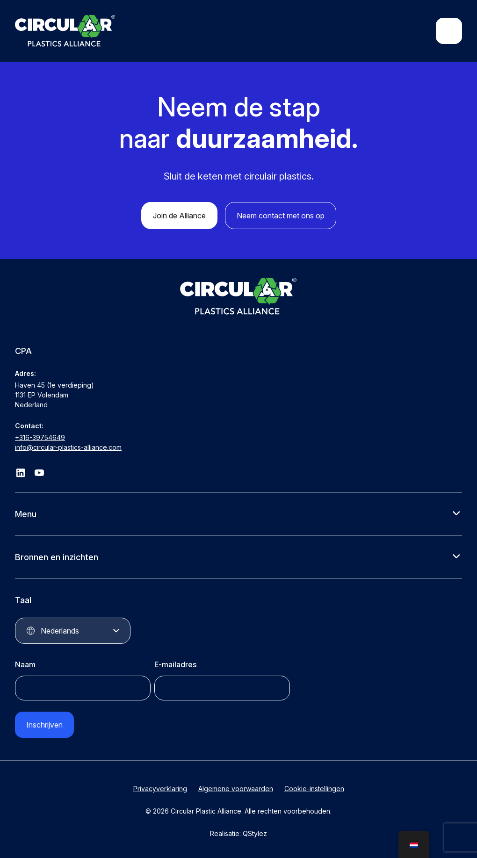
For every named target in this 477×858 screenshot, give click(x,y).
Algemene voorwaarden (235, 789)
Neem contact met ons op (281, 215)
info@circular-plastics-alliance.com (68, 447)
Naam (25, 664)
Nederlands (60, 630)
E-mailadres (175, 664)
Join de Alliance (179, 215)
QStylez (255, 833)
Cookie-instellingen (314, 789)
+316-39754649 (40, 437)
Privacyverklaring (160, 789)
